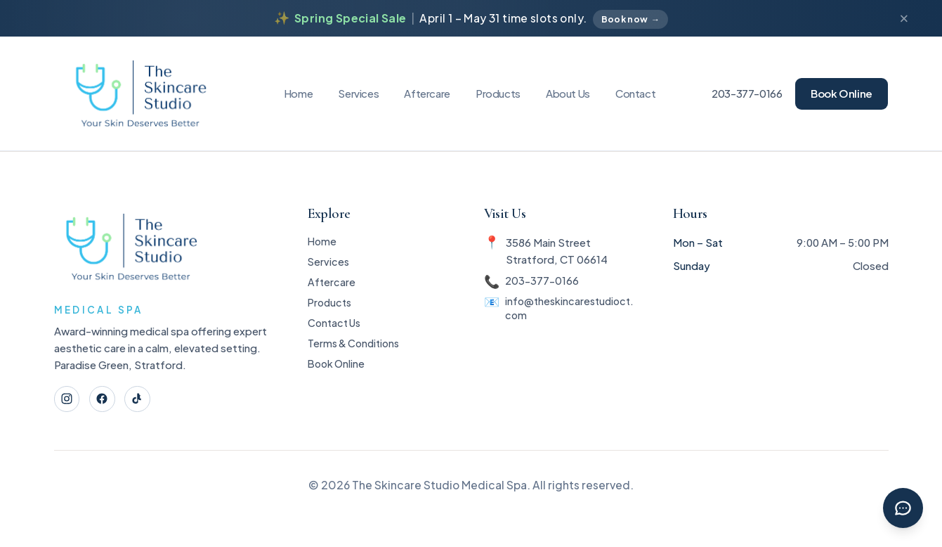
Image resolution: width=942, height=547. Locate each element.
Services (358, 93)
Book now (630, 19)
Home (298, 93)
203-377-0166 (747, 93)
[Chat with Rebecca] (901, 506)
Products (498, 93)
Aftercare (427, 93)
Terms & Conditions (353, 358)
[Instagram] (68, 400)
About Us (568, 93)
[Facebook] (106, 400)
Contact (635, 93)
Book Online (841, 93)
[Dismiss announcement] (904, 18)
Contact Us (332, 335)
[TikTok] (144, 400)
